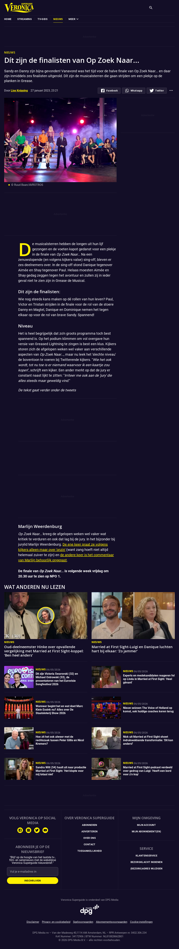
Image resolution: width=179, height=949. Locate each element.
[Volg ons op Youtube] (45, 830)
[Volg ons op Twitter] (37, 830)
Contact (89, 844)
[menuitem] (8, 19)
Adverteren (89, 831)
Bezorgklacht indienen (146, 862)
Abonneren (89, 825)
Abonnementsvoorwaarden (111, 921)
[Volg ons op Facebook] (20, 830)
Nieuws (9, 642)
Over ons (89, 838)
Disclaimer (33, 921)
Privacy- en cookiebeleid (56, 921)
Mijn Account (146, 825)
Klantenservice (146, 855)
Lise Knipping (19, 90)
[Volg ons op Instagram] (28, 830)
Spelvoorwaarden (83, 921)
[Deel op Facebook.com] (109, 91)
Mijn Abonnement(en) (146, 831)
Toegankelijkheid (89, 850)
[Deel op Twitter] (157, 91)
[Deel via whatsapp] (133, 91)
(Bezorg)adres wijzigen (146, 868)
